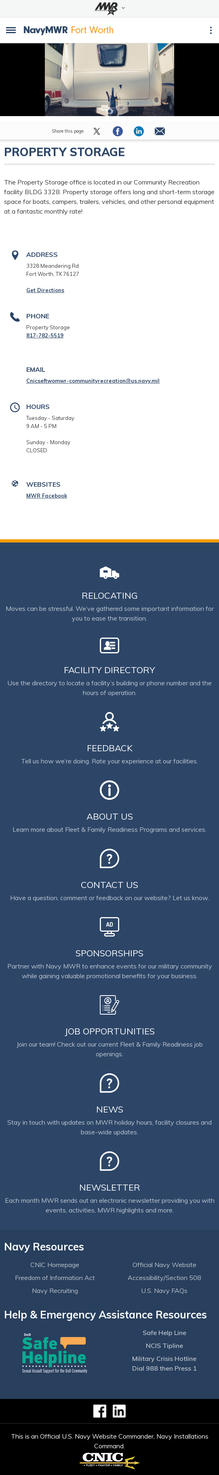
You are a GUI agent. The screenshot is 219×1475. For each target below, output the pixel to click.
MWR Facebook (46, 495)
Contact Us (109, 884)
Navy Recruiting (55, 1290)
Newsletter (109, 1187)
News (109, 1109)
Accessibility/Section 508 (164, 1278)
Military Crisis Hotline (164, 1358)
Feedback (110, 748)
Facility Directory (109, 670)
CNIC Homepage (54, 1265)
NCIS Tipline (164, 1345)
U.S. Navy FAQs (164, 1290)
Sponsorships (109, 953)
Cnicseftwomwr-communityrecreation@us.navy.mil (93, 380)
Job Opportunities (110, 1031)
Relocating (110, 595)
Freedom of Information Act (55, 1278)
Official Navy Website (164, 1265)
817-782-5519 (44, 335)
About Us (109, 816)
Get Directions (45, 290)
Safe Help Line (164, 1333)
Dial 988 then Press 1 (164, 1368)
